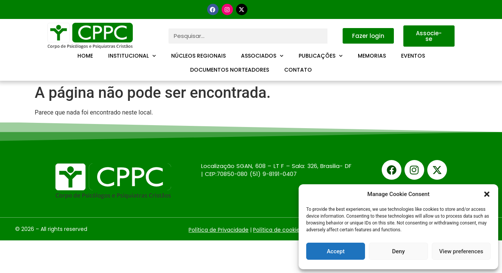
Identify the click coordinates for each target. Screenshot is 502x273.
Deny (398, 251)
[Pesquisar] (335, 36)
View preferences (461, 251)
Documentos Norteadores (229, 70)
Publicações (321, 56)
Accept (336, 251)
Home (85, 56)
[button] (487, 194)
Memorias (372, 56)
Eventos (413, 56)
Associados (262, 56)
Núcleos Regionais (198, 56)
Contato (298, 70)
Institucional (132, 56)
